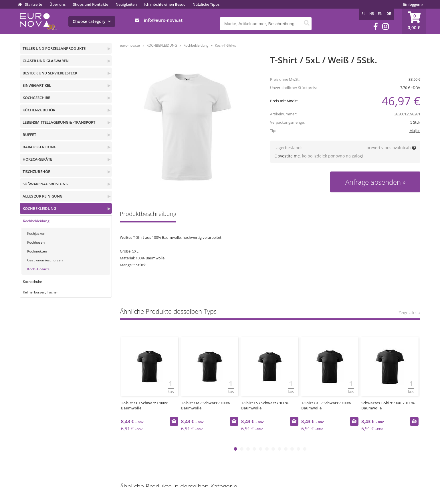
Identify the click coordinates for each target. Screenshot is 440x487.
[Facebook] (375, 26)
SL (363, 13)
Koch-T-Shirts (38, 269)
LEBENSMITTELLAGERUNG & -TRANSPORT (59, 122)
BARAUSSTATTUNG (39, 146)
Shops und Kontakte (90, 4)
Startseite (33, 4)
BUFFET (29, 134)
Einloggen (413, 4)
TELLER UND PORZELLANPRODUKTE (54, 48)
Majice (414, 130)
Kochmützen (37, 251)
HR (371, 13)
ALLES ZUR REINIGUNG (42, 196)
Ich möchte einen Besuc (164, 4)
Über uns (57, 4)
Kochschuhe (32, 281)
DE (389, 13)
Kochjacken (36, 233)
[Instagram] (385, 26)
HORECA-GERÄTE (37, 159)
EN (380, 13)
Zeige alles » (409, 312)
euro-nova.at (130, 45)
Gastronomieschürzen (45, 260)
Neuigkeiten (126, 4)
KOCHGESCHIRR (36, 97)
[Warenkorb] (414, 21)
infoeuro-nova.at (163, 20)
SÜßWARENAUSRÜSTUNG (45, 183)
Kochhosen (36, 242)
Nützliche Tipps (206, 4)
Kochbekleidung (36, 220)
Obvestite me (287, 156)
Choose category (92, 21)
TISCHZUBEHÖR (36, 171)
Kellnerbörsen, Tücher (40, 292)
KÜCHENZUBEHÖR (39, 110)
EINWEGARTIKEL (37, 85)
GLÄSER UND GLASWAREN (46, 60)
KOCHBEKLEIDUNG (39, 208)
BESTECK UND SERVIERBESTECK (50, 73)
